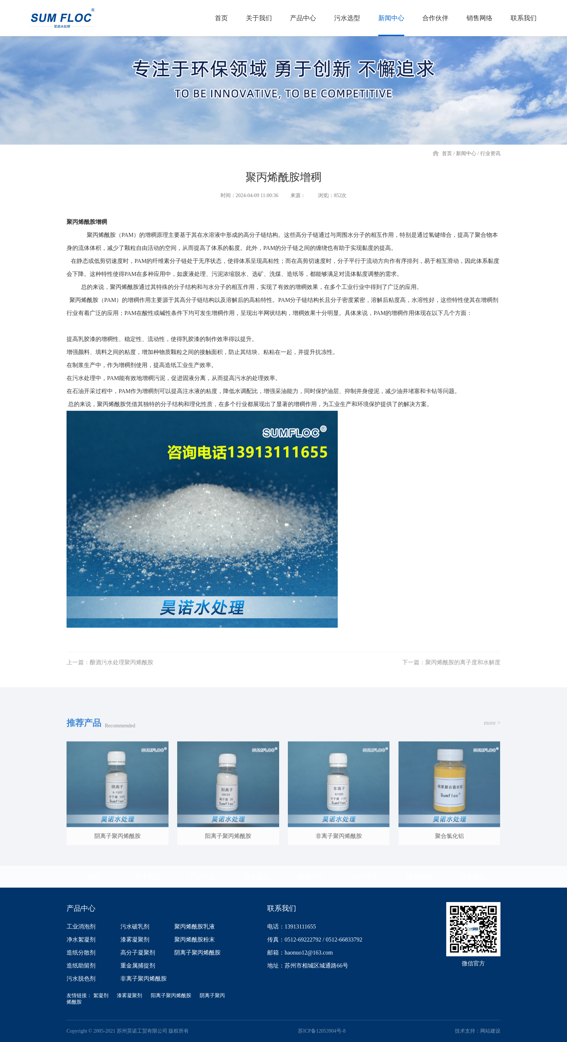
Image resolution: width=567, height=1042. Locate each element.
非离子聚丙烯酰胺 (143, 978)
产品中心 (202, 876)
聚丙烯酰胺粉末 (194, 939)
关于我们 (148, 876)
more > (492, 729)
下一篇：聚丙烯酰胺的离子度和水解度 (451, 669)
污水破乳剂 (134, 926)
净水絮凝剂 (81, 939)
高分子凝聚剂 (137, 952)
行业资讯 (490, 153)
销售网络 (419, 876)
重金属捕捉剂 (137, 965)
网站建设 (490, 1031)
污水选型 (256, 876)
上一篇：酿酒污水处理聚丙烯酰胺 (110, 669)
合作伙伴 (365, 876)
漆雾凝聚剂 (134, 939)
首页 (447, 153)
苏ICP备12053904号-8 (321, 1031)
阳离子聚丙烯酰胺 (171, 995)
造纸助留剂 (81, 965)
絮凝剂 (100, 995)
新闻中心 (466, 153)
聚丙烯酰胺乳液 (194, 926)
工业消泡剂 (81, 926)
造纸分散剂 (81, 952)
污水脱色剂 (81, 978)
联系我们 (473, 876)
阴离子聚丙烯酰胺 (197, 952)
